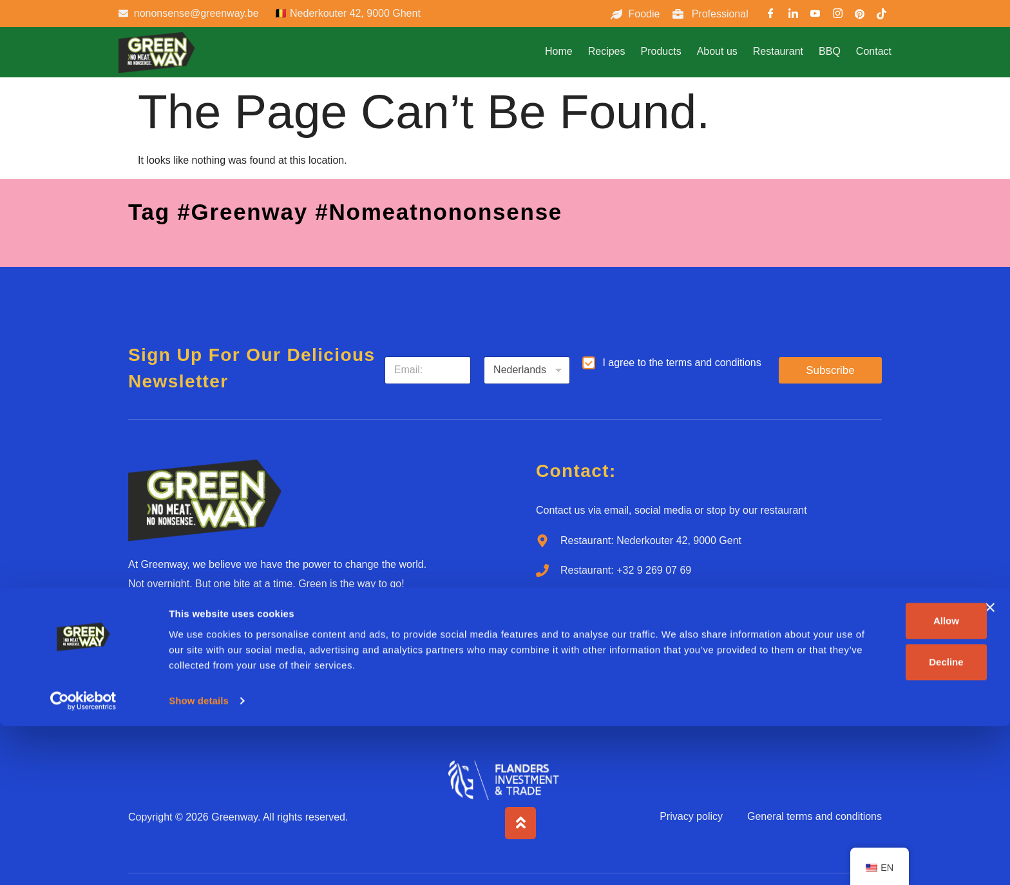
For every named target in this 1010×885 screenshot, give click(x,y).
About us (717, 51)
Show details (199, 859)
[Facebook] (771, 15)
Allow (869, 779)
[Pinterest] (860, 15)
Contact (873, 51)
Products (660, 51)
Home (559, 51)
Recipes (606, 51)
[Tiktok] (305, 628)
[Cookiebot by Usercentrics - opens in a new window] (83, 860)
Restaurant (778, 51)
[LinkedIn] (793, 15)
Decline (869, 820)
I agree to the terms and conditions (681, 362)
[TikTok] (881, 15)
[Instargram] (837, 15)
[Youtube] (815, 15)
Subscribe (830, 370)
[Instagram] (240, 628)
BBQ (830, 51)
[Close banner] (990, 766)
